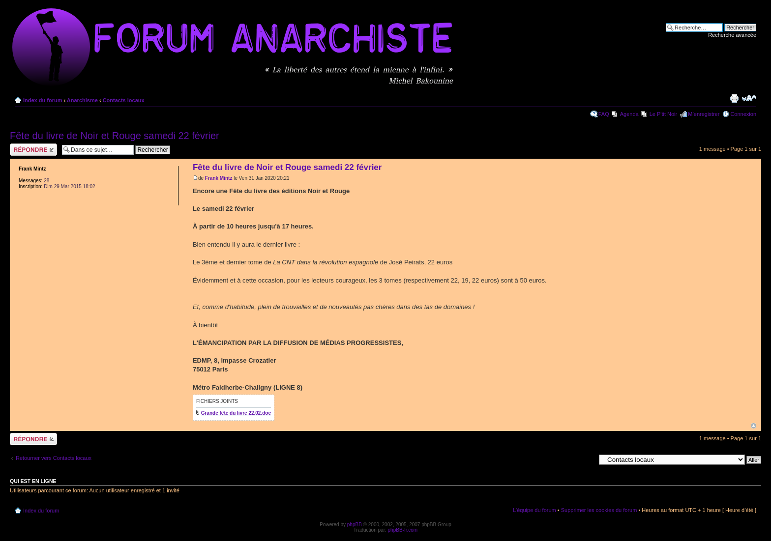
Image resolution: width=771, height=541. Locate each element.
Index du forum (42, 100)
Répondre (33, 149)
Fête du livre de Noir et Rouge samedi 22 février (114, 135)
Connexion (743, 114)
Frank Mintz (219, 178)
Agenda (629, 114)
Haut (753, 425)
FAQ (603, 114)
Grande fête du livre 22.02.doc (236, 413)
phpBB (354, 524)
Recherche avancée (732, 35)
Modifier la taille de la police (749, 98)
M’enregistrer (703, 114)
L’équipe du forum (534, 510)
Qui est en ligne (33, 481)
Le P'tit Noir (664, 114)
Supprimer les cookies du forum (599, 510)
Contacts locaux (124, 100)
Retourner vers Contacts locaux (53, 458)
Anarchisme (82, 100)
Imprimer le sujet (734, 98)
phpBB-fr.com (403, 530)
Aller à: (586, 459)
